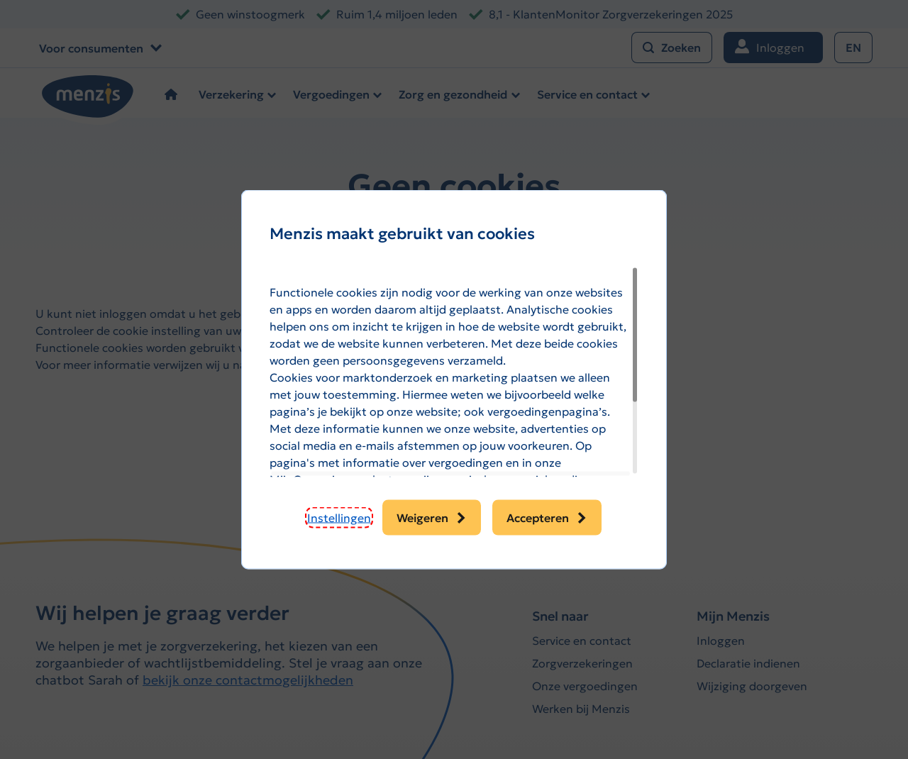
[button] (339, 517)
